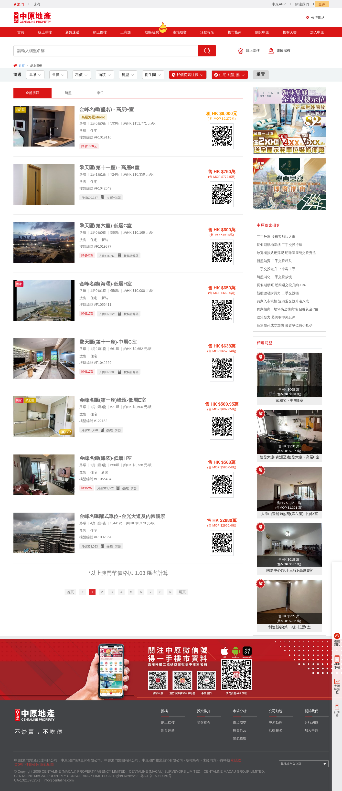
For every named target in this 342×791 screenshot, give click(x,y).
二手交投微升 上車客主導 (276, 269)
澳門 (19, 4)
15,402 (109, 488)
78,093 (93, 546)
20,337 (93, 198)
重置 (260, 74)
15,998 (93, 430)
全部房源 (32, 93)
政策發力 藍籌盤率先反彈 (276, 317)
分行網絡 (317, 18)
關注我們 (302, 4)
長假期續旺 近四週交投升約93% (281, 285)
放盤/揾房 (152, 30)
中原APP (279, 4)
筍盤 (68, 93)
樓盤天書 (290, 32)
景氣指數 (239, 738)
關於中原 (262, 32)
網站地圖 (47, 765)
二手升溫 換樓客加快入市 (276, 237)
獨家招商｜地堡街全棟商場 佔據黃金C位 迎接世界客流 (289, 309)
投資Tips (239, 730)
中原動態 (275, 722)
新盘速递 (168, 730)
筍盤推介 (204, 722)
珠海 (36, 4)
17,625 (110, 314)
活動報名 (207, 32)
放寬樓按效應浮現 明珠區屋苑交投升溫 (286, 253)
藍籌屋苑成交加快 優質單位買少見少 (284, 325)
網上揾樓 (100, 32)
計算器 (337, 713)
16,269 (110, 256)
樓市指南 (235, 32)
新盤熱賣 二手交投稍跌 (274, 261)
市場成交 (180, 32)
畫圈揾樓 (279, 50)
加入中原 (317, 32)
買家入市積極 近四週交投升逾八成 (283, 301)
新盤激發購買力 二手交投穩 (278, 293)
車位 (100, 93)
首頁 (20, 32)
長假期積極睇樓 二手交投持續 (279, 245)
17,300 (110, 372)
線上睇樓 (45, 32)
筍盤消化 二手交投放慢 (274, 277)
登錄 (321, 4)
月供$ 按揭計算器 (101, 197)
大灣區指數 (337, 689)
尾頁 (182, 592)
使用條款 (32, 765)
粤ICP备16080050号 (156, 776)
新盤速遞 (72, 32)
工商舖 (125, 32)
